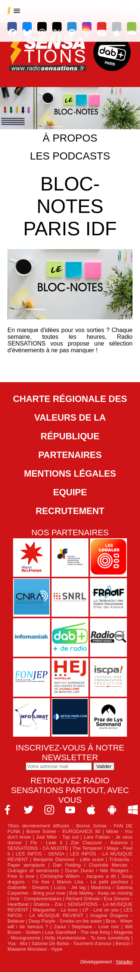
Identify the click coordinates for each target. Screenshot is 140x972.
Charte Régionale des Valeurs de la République (70, 417)
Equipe (70, 492)
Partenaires (70, 455)
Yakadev (124, 962)
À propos (70, 138)
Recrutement (70, 511)
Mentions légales (70, 473)
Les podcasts (70, 156)
